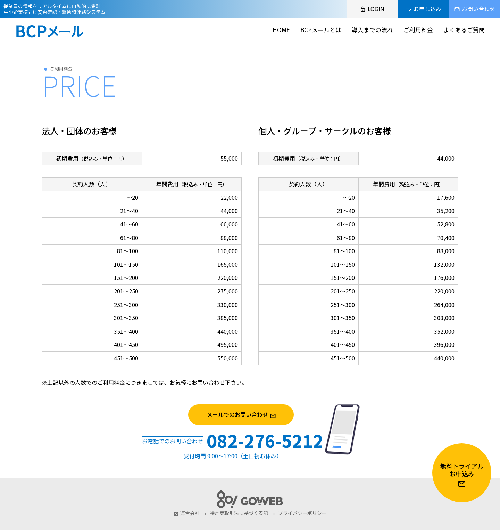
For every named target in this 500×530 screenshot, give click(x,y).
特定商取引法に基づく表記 (235, 513)
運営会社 (187, 513)
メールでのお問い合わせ (249, 414)
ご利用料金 (418, 29)
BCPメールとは (320, 29)
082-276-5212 (265, 440)
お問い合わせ (208, 382)
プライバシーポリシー (299, 513)
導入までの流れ (372, 29)
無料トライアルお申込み (461, 474)
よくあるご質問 (464, 29)
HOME (281, 29)
